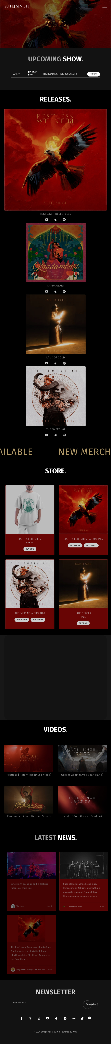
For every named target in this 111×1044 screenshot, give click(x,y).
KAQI (75, 1032)
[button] (104, 6)
